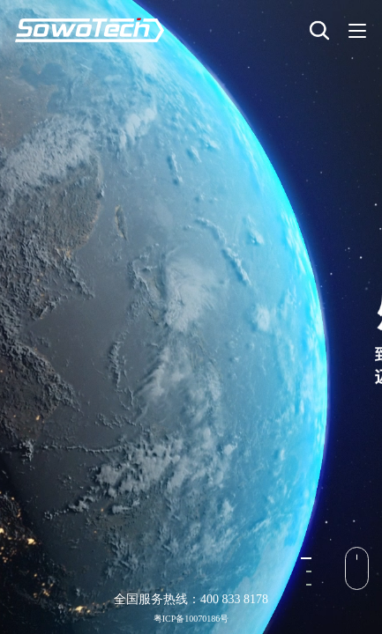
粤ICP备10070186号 (191, 618)
